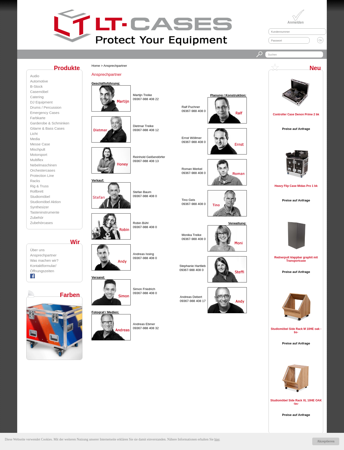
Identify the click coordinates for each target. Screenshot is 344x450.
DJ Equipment (41, 102)
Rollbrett (36, 191)
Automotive (39, 81)
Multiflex (36, 160)
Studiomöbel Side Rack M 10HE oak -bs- (296, 330)
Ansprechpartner (43, 255)
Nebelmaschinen (43, 165)
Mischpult (37, 149)
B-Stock (36, 86)
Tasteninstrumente (44, 212)
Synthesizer (39, 207)
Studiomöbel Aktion (45, 202)
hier (217, 439)
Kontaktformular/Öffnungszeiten (43, 268)
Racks (35, 181)
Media (35, 139)
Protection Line (42, 176)
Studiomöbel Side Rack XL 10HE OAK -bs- (296, 402)
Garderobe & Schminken (49, 123)
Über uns (37, 250)
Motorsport (38, 155)
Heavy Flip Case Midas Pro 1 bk (295, 186)
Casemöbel (39, 92)
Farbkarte (37, 118)
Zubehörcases (41, 223)
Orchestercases (42, 170)
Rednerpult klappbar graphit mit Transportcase (296, 259)
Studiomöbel (40, 196)
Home (96, 65)
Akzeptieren (325, 441)
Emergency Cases (44, 113)
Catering (37, 97)
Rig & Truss (39, 186)
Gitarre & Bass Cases (47, 128)
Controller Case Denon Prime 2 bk (296, 114)
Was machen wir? (44, 260)
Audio (34, 76)
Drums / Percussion (45, 107)
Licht (34, 134)
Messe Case (40, 144)
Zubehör (36, 217)
